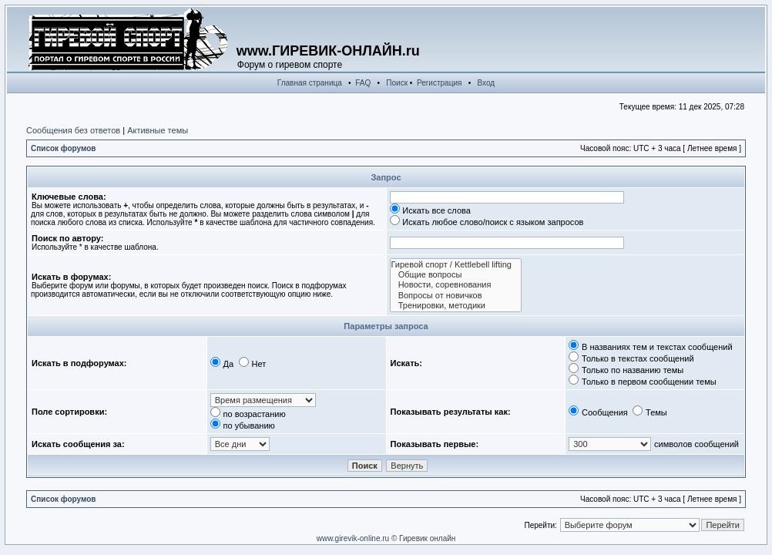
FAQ (363, 83)
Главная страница (309, 83)
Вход (486, 83)
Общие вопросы (455, 275)
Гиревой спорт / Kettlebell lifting (455, 265)
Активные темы (157, 130)
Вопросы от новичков (455, 296)
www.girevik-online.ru (353, 538)
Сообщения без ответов (73, 130)
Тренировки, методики (455, 306)
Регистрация (439, 83)
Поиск (397, 83)
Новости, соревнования (455, 285)
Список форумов (63, 148)
